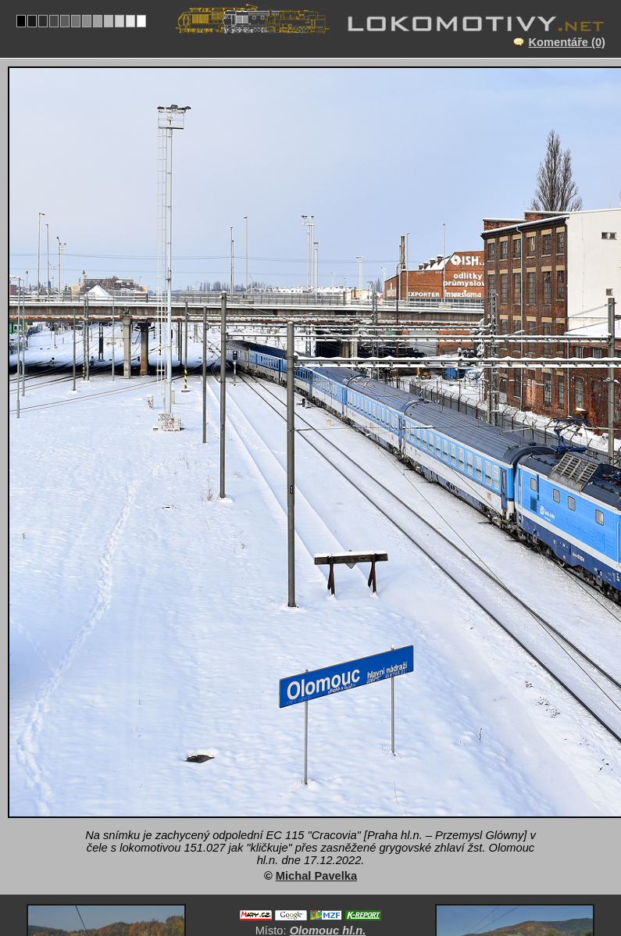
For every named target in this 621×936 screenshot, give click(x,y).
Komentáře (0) (566, 42)
